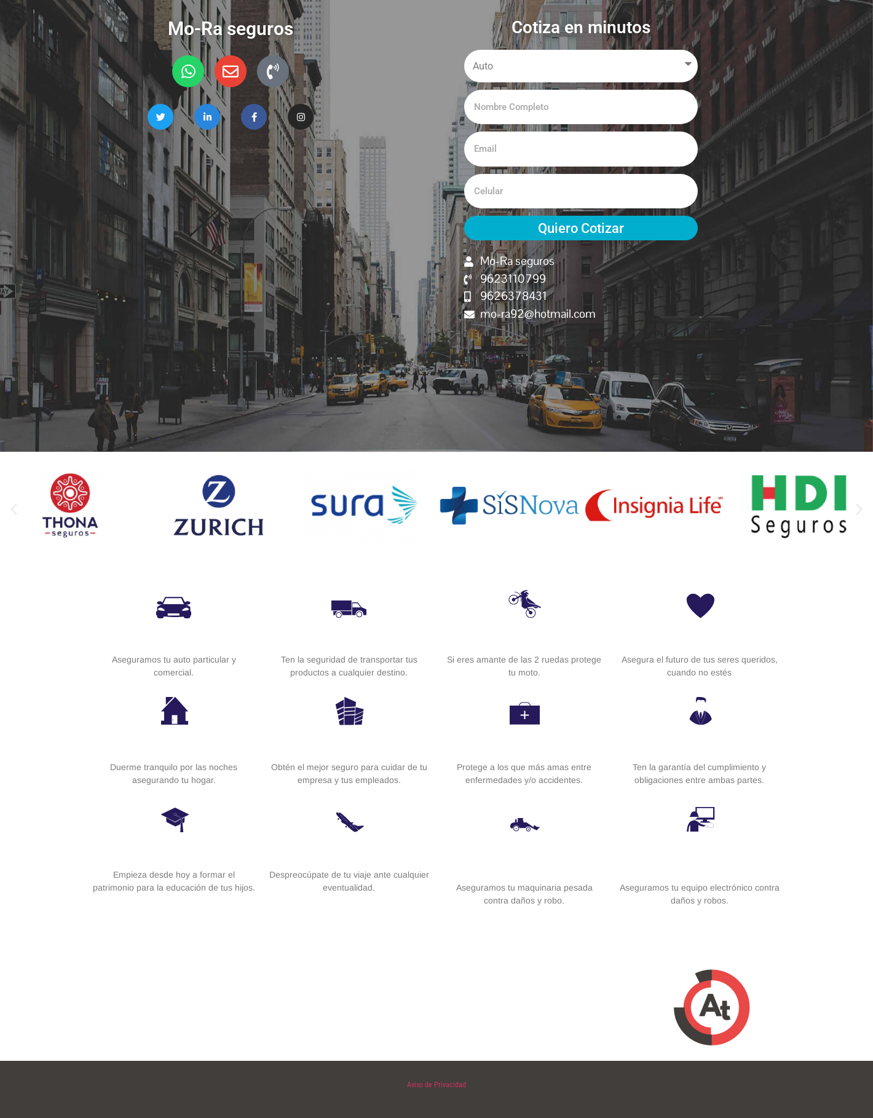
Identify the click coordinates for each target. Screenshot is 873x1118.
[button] (14, 509)
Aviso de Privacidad (436, 1085)
